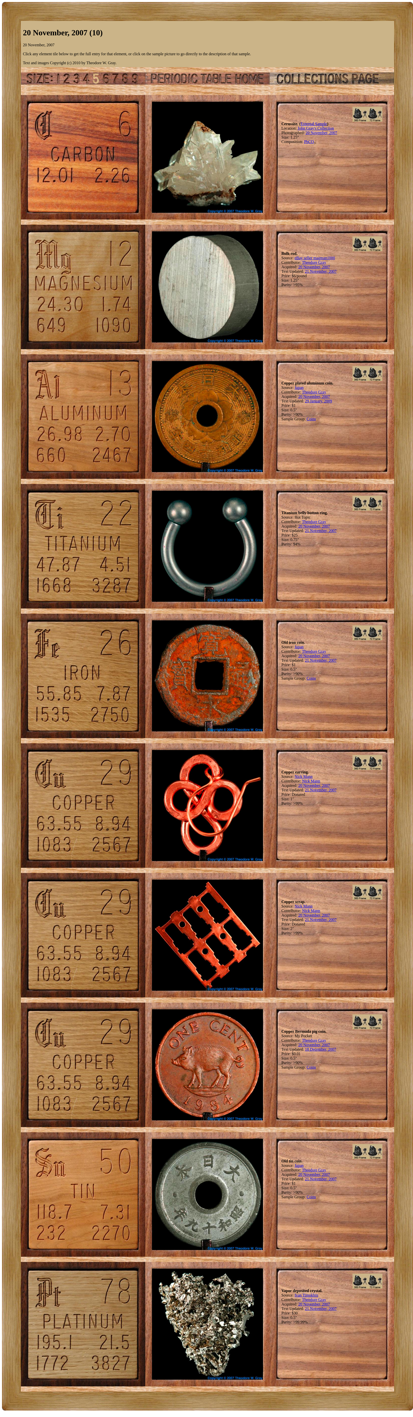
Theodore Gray (314, 262)
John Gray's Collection (316, 128)
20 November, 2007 (321, 133)
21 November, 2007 (321, 271)
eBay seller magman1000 (315, 258)
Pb (306, 142)
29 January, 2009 (318, 401)
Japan (299, 387)
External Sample (314, 124)
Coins (311, 419)
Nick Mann (303, 776)
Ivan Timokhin (306, 1295)
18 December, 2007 (320, 1049)
